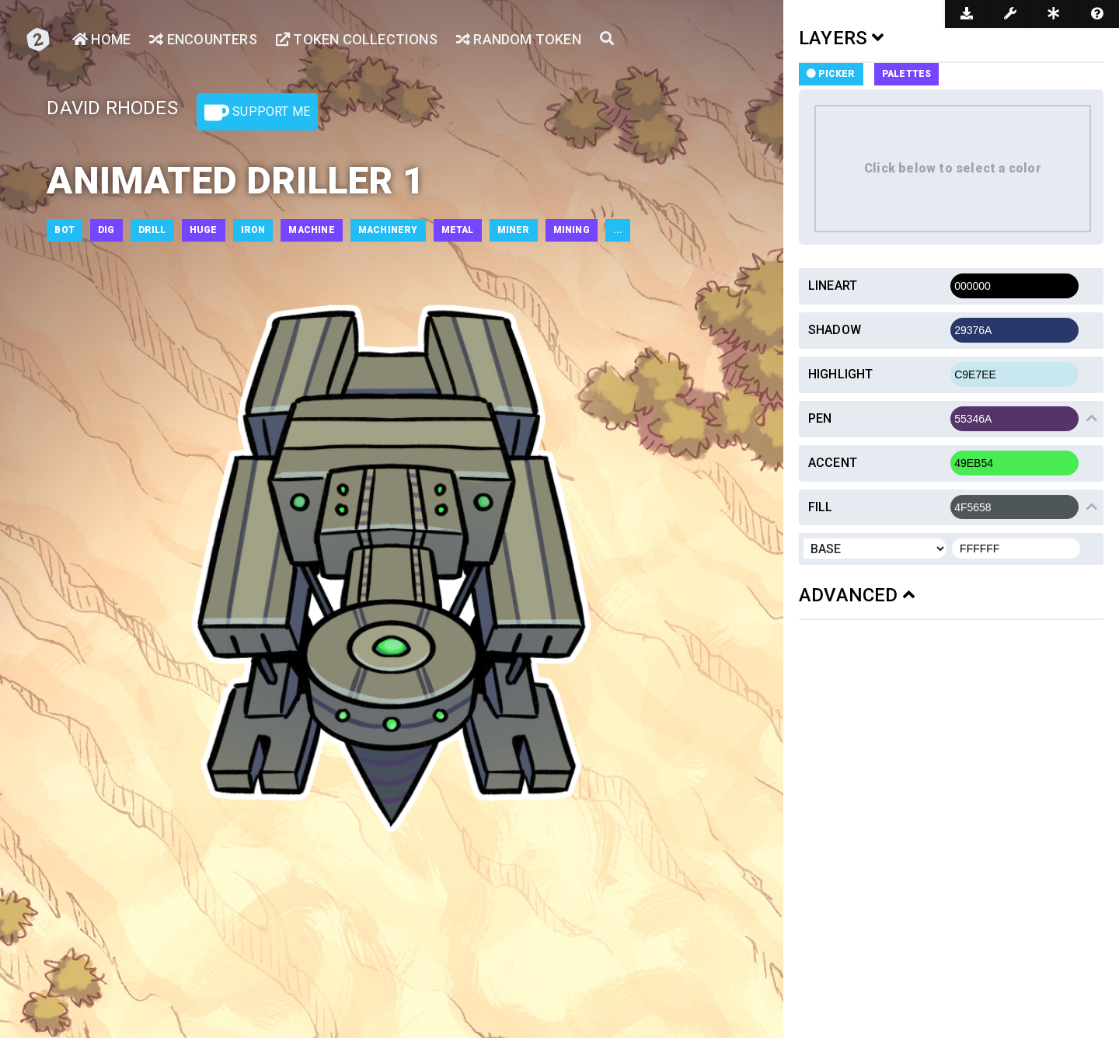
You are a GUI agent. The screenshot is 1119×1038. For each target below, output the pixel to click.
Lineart (832, 285)
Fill (820, 507)
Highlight (840, 374)
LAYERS (841, 38)
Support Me (257, 112)
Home (101, 39)
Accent (832, 462)
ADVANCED (857, 595)
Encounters (202, 39)
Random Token (518, 39)
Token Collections (356, 39)
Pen (820, 418)
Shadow (834, 329)
